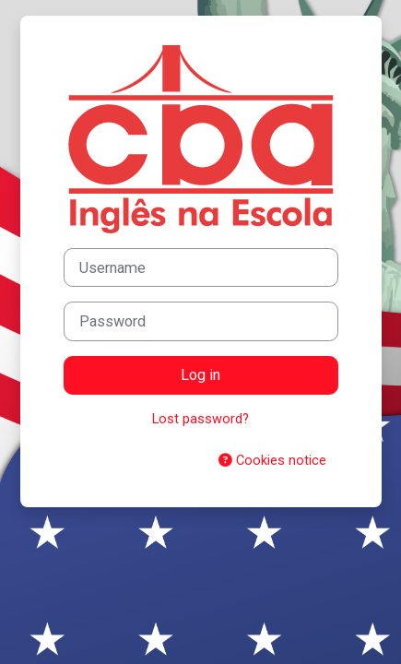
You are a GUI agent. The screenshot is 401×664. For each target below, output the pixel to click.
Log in (200, 375)
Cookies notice (272, 460)
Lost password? (200, 418)
